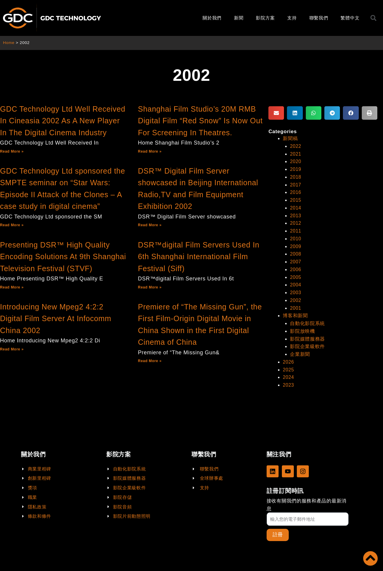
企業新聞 (300, 350)
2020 (295, 161)
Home (9, 42)
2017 (295, 183)
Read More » (12, 151)
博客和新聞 (295, 312)
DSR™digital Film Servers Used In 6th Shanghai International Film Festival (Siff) (198, 257)
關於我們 (212, 17)
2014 (295, 206)
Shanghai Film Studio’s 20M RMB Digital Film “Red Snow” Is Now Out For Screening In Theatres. (200, 121)
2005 (295, 274)
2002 (295, 297)
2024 (288, 372)
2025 (288, 365)
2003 (295, 289)
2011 (295, 229)
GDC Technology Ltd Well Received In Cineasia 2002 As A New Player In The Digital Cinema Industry (62, 121)
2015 (295, 198)
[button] (276, 113)
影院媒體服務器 (307, 335)
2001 (295, 304)
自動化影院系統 (307, 320)
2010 (295, 236)
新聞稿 (290, 138)
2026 (288, 357)
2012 (295, 221)
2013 (295, 214)
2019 (295, 168)
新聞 (238, 17)
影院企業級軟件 (307, 342)
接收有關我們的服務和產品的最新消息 (306, 504)
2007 (295, 259)
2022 (295, 145)
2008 (295, 251)
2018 (295, 176)
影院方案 (265, 17)
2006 (295, 267)
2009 (295, 244)
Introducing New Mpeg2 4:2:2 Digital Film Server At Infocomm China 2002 (55, 319)
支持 (292, 17)
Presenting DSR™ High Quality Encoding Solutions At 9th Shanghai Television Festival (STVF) (63, 257)
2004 (295, 282)
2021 (295, 153)
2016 (295, 191)
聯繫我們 (318, 17)
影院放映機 (302, 327)
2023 (288, 380)
